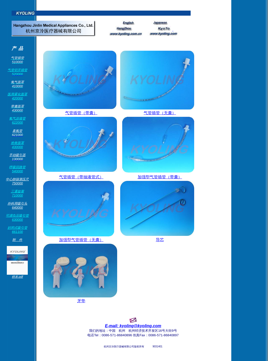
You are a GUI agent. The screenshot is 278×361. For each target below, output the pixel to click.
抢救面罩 (17, 143)
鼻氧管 (17, 131)
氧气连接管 (17, 118)
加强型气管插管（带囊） (160, 177)
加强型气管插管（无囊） (81, 240)
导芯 (160, 240)
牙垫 (81, 301)
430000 (17, 147)
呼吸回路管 (17, 167)
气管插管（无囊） (160, 113)
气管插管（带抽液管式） (81, 177)
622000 (17, 122)
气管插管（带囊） (81, 113)
